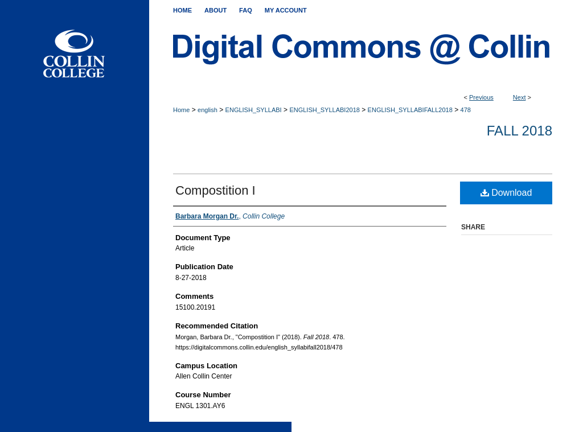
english (207, 109)
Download (506, 193)
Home (181, 109)
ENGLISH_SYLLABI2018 (324, 109)
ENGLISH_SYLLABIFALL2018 (410, 109)
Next (519, 97)
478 (466, 109)
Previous (481, 97)
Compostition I (215, 190)
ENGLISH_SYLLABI (253, 109)
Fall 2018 (519, 130)
